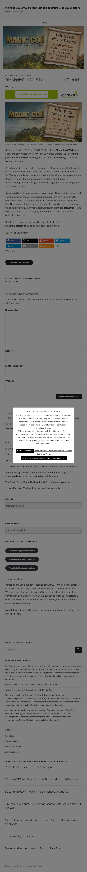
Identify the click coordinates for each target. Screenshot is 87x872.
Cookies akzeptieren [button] (25, 451)
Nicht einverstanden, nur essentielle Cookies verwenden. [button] (43, 458)
